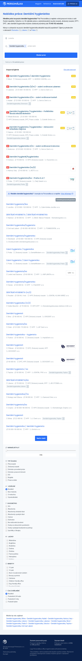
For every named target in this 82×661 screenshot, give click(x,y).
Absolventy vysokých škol (14, 514)
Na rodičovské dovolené (14, 522)
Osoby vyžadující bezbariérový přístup (18, 528)
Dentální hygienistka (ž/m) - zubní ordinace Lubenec (35, 87)
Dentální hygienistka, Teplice (61, 624)
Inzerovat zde (58, 4)
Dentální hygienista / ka (17, 369)
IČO (7, 475)
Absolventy (10, 509)
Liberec (24, 30)
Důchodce (9, 520)
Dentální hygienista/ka (16, 271)
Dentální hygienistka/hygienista (20, 225)
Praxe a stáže (11, 480)
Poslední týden (11, 602)
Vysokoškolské (11, 497)
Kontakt (5, 654)
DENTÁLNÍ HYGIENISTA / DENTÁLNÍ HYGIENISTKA (27, 215)
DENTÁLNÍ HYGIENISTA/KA (17, 380)
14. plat (10, 570)
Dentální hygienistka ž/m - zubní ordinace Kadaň (33, 97)
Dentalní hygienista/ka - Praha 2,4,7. (27, 178)
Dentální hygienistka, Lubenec (39, 621)
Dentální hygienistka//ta (17, 394)
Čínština (10, 551)
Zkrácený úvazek (12, 467)
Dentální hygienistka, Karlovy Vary (60, 619)
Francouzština (12, 554)
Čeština (10, 549)
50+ (7, 506)
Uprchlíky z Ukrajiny (12, 531)
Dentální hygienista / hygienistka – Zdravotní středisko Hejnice (31, 128)
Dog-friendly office (13, 584)
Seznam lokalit (59, 640)
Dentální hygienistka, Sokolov (39, 624)
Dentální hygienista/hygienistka (20, 236)
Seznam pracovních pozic (38, 640)
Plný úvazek (10, 464)
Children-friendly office (15, 581)
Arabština (10, 546)
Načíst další (41, 438)
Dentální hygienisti (14, 313)
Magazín (38, 4)
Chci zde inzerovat (70, 69)
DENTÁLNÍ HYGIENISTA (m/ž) (18, 292)
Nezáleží (9, 489)
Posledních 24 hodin (13, 596)
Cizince (9, 517)
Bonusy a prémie (13, 576)
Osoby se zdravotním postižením (17, 525)
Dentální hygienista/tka (17, 204)
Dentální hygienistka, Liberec (16, 621)
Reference (47, 4)
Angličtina (10, 543)
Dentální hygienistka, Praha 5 (16, 624)
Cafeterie (10, 578)
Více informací (66, 194)
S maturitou (10, 495)
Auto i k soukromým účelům (16, 573)
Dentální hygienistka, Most (61, 621)
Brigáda (9, 477)
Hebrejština (11, 557)
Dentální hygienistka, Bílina (16, 619)
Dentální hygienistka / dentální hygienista (30, 76)
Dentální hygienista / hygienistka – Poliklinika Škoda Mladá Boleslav (31, 112)
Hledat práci (41, 55)
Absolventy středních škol (15, 512)
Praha (33, 30)
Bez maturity (10, 492)
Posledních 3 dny (12, 599)
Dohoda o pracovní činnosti (15, 472)
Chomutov (15, 30)
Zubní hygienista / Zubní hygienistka (22, 260)
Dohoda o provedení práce (15, 469)
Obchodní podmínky (9, 652)
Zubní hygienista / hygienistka (20, 249)
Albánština (11, 540)
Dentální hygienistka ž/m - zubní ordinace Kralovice (34, 146)
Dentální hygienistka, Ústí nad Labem (19, 626)
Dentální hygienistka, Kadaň (37, 619)
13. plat (10, 568)
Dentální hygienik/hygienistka (24, 157)
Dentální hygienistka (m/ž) (23, 167)
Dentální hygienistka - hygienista (21, 335)
